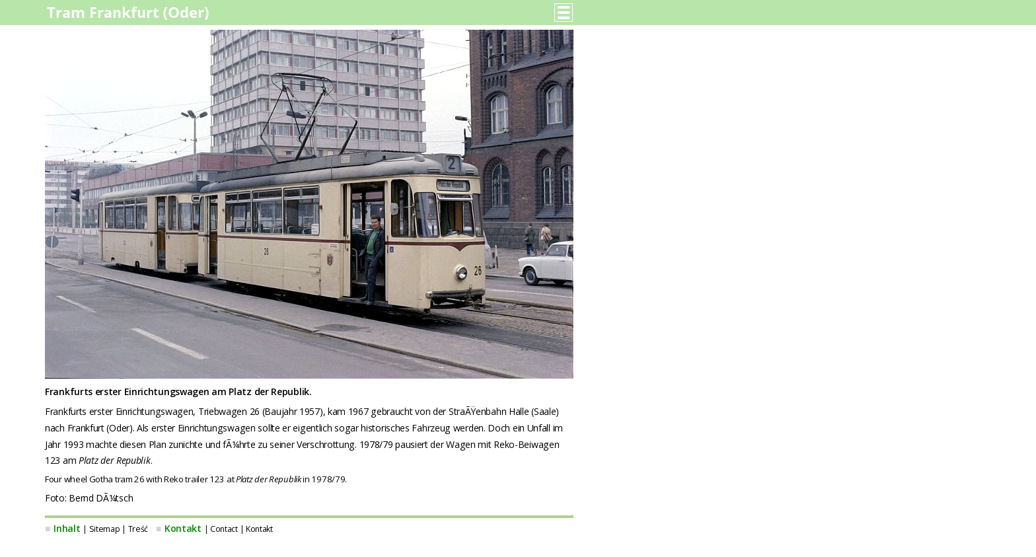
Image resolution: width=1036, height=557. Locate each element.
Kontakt (183, 528)
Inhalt (67, 528)
